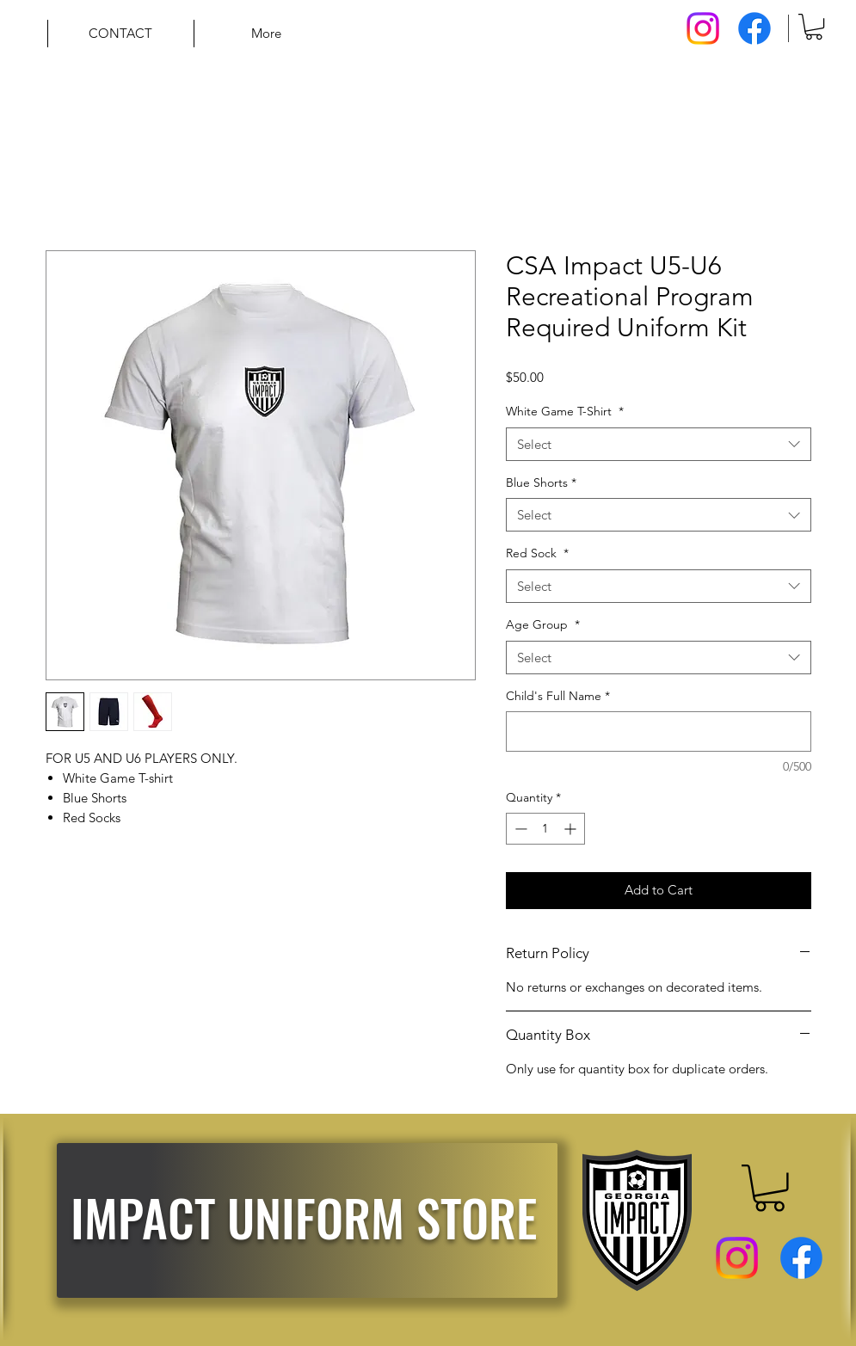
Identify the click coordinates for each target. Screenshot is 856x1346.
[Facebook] (754, 28)
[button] (813, 27)
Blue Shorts (541, 482)
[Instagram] (702, 28)
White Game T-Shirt (565, 411)
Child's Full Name (558, 696)
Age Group (543, 624)
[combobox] (658, 444)
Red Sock (537, 553)
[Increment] (571, 829)
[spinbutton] (545, 829)
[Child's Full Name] (658, 731)
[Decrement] (519, 829)
